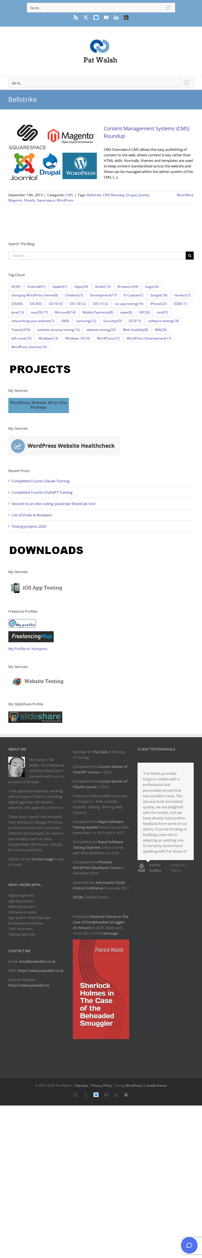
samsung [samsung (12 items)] (86, 320)
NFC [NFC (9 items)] (144, 312)
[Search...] (97, 256)
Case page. (110, 933)
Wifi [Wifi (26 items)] (161, 329)
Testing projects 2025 (29, 526)
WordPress (65, 200)
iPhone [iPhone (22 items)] (158, 303)
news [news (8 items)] (126, 312)
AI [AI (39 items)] (15, 286)
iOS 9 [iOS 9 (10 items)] (56, 303)
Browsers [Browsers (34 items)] (128, 286)
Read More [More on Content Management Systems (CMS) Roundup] (185, 195)
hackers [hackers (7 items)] (182, 295)
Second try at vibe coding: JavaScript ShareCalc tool (53, 503)
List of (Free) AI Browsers (32, 514)
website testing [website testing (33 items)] (101, 329)
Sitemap (81, 1085)
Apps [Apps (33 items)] (81, 286)
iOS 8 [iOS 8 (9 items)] (36, 303)
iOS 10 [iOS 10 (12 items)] (78, 303)
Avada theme (156, 1085)
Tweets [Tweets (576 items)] (20, 329)
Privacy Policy (101, 1085)
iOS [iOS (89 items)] (17, 303)
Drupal (131, 195)
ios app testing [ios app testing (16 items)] (129, 303)
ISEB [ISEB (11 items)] (180, 303)
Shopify (29, 200)
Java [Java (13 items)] (17, 312)
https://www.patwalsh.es (28, 985)
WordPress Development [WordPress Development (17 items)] (149, 338)
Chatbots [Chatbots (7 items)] (74, 295)
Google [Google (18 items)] (158, 295)
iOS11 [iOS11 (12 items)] (100, 303)
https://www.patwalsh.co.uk (40, 970)
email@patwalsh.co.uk (37, 961)
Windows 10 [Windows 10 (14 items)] (77, 338)
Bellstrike (94, 195)
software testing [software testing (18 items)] (163, 320)
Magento (15, 200)
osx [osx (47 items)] (162, 312)
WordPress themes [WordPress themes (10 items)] (29, 346)
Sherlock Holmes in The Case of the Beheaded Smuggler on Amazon (100, 922)
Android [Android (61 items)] (36, 286)
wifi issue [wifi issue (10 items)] (21, 338)
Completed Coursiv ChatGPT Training (42, 492)
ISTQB (78, 897)
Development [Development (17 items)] (103, 295)
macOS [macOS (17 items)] (39, 312)
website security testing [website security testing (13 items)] (58, 329)
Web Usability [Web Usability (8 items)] (135, 329)
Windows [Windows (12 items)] (48, 338)
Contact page (43, 858)
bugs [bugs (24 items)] (152, 286)
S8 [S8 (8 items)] (65, 320)
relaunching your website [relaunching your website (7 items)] (32, 320)
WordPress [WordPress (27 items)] (108, 338)
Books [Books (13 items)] (103, 286)
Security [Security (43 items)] (112, 320)
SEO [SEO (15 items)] (135, 320)
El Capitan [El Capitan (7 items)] (133, 295)
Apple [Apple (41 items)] (60, 286)
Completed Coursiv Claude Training (40, 480)
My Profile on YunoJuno (27, 648)
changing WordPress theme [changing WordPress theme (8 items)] (34, 295)
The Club (100, 751)
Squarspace (46, 200)
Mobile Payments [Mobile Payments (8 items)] (97, 312)
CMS (69, 195)
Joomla (143, 195)
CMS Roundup (114, 195)
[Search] (190, 256)
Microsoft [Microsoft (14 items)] (65, 312)
